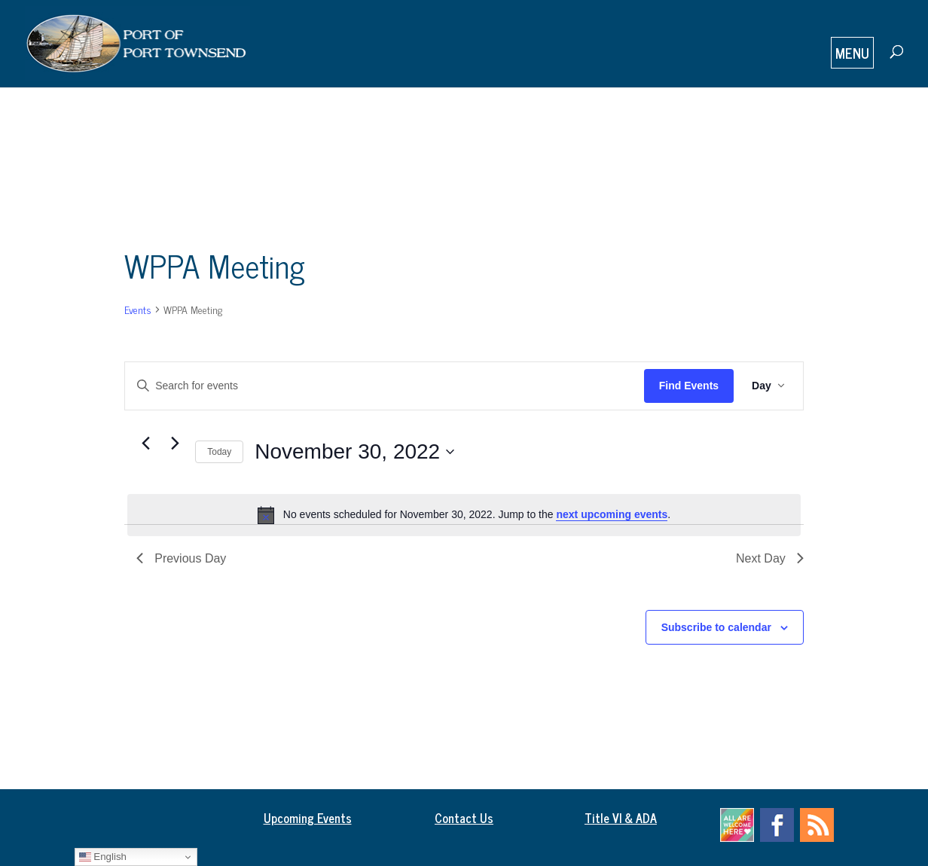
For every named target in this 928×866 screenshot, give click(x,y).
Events (137, 309)
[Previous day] (145, 444)
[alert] (464, 515)
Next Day (770, 558)
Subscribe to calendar (716, 627)
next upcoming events (611, 514)
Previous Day (181, 558)
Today (219, 452)
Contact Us (464, 818)
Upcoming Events (308, 818)
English (103, 857)
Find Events (689, 386)
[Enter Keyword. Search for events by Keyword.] (384, 386)
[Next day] (175, 444)
